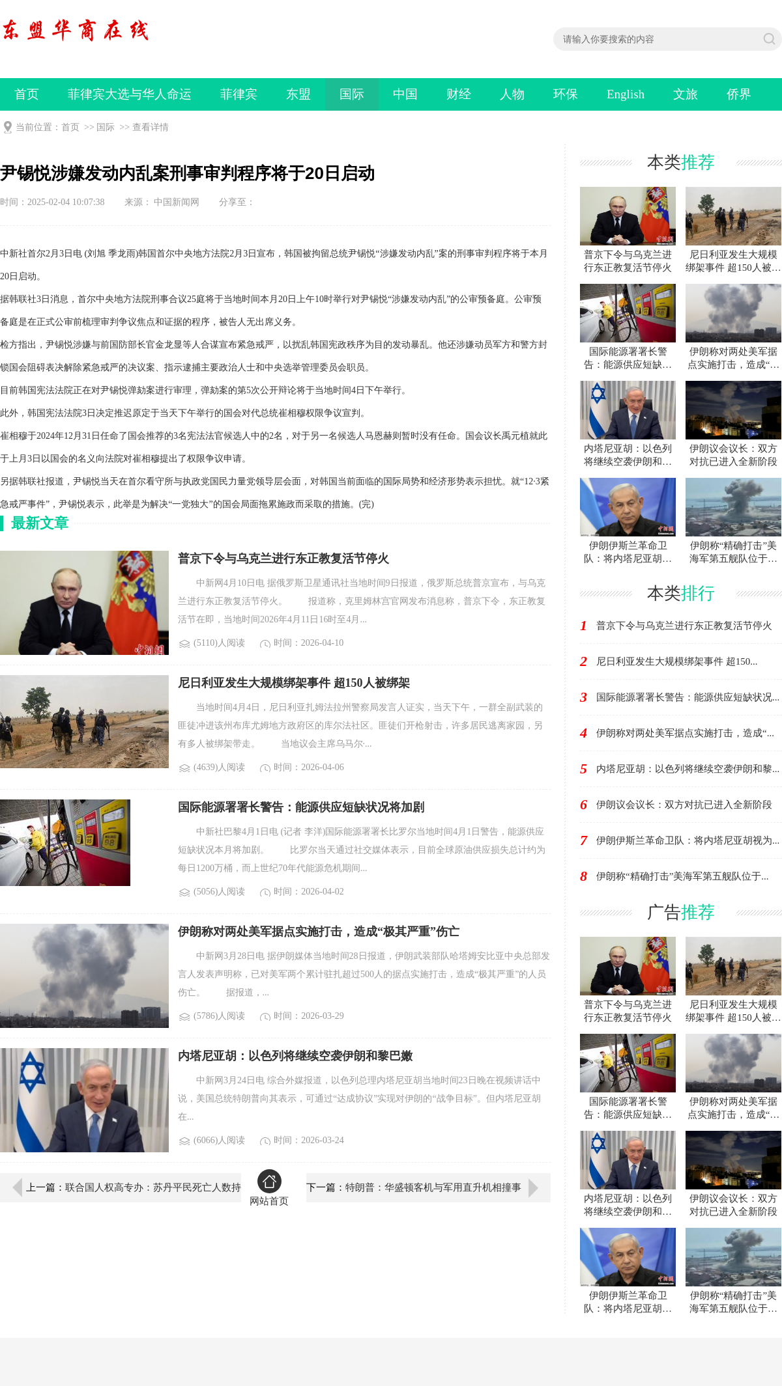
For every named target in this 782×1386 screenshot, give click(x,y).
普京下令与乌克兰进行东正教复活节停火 (684, 625)
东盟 (298, 94)
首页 (26, 94)
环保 (565, 94)
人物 (512, 94)
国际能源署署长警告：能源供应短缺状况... (687, 697)
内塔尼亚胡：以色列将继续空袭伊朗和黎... (687, 769)
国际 (352, 94)
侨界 (739, 94)
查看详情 (150, 127)
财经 (458, 94)
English (625, 94)
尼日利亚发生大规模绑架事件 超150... (677, 661)
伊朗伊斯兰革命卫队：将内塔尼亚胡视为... (687, 840)
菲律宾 (238, 94)
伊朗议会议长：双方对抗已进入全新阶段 (684, 804)
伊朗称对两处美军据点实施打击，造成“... (685, 733)
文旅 (685, 94)
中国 (405, 94)
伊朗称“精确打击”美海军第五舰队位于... (682, 876)
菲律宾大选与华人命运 (130, 94)
